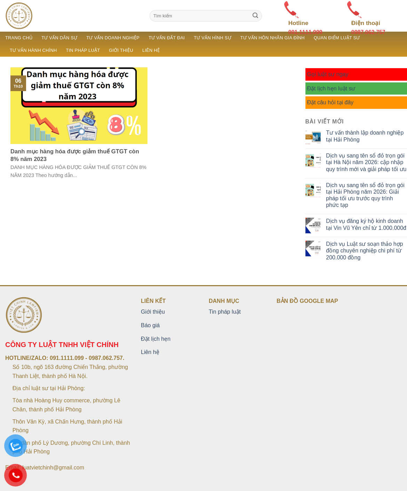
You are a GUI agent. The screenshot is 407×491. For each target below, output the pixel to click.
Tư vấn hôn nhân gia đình (272, 37)
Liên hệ (151, 50)
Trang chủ (18, 37)
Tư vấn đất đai (167, 37)
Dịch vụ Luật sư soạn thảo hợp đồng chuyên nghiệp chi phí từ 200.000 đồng (364, 250)
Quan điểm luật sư (337, 37)
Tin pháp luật (83, 50)
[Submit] (255, 16)
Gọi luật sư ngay (328, 74)
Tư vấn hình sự (212, 37)
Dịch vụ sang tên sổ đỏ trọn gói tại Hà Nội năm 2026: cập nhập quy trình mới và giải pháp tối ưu (366, 162)
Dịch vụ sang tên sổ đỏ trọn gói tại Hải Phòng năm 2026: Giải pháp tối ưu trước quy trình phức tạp (365, 195)
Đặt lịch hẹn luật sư (331, 88)
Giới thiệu (121, 50)
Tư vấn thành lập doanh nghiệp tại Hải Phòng (365, 136)
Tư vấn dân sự (59, 37)
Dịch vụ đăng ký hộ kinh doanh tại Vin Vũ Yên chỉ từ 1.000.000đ (366, 224)
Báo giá (150, 325)
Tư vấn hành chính (33, 50)
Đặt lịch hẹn (155, 339)
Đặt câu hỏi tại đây (330, 102)
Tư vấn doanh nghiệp (112, 37)
